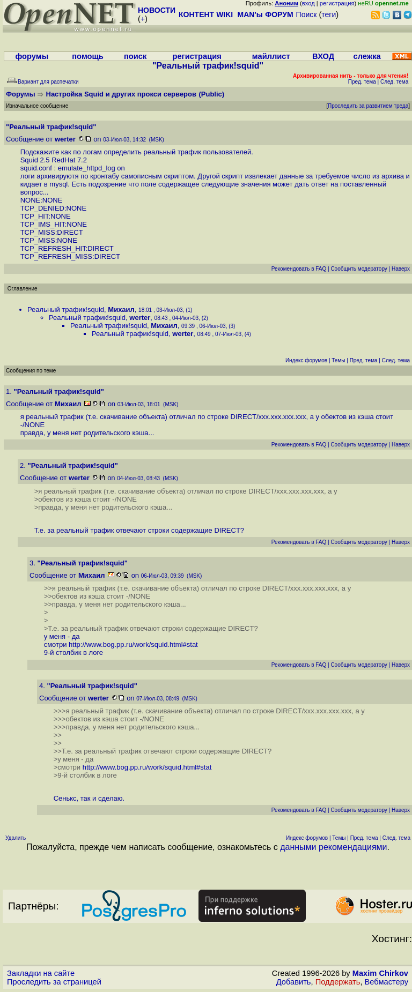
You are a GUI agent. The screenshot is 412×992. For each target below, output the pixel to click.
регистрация (337, 3)
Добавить (293, 982)
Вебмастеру (386, 982)
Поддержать (337, 982)
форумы (31, 56)
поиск (135, 56)
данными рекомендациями (333, 847)
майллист (271, 56)
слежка (367, 56)
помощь (88, 56)
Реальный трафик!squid (65, 309)
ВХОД (323, 56)
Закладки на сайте (41, 973)
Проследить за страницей (54, 982)
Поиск (306, 14)
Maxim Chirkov (380, 973)
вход (308, 3)
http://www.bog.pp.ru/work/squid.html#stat (133, 644)
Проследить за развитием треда (368, 106)
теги (328, 14)
